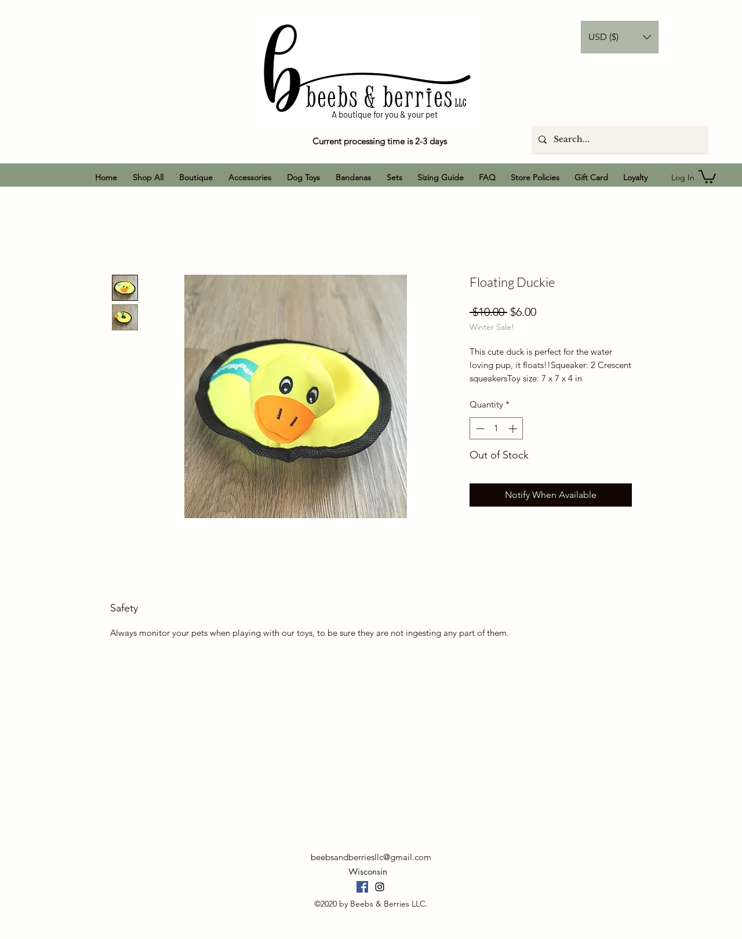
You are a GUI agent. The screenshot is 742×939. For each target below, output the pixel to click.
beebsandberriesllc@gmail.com (371, 856)
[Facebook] (362, 887)
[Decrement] (479, 428)
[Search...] (619, 139)
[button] (620, 37)
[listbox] (620, 37)
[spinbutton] (496, 428)
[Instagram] (379, 887)
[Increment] (514, 428)
